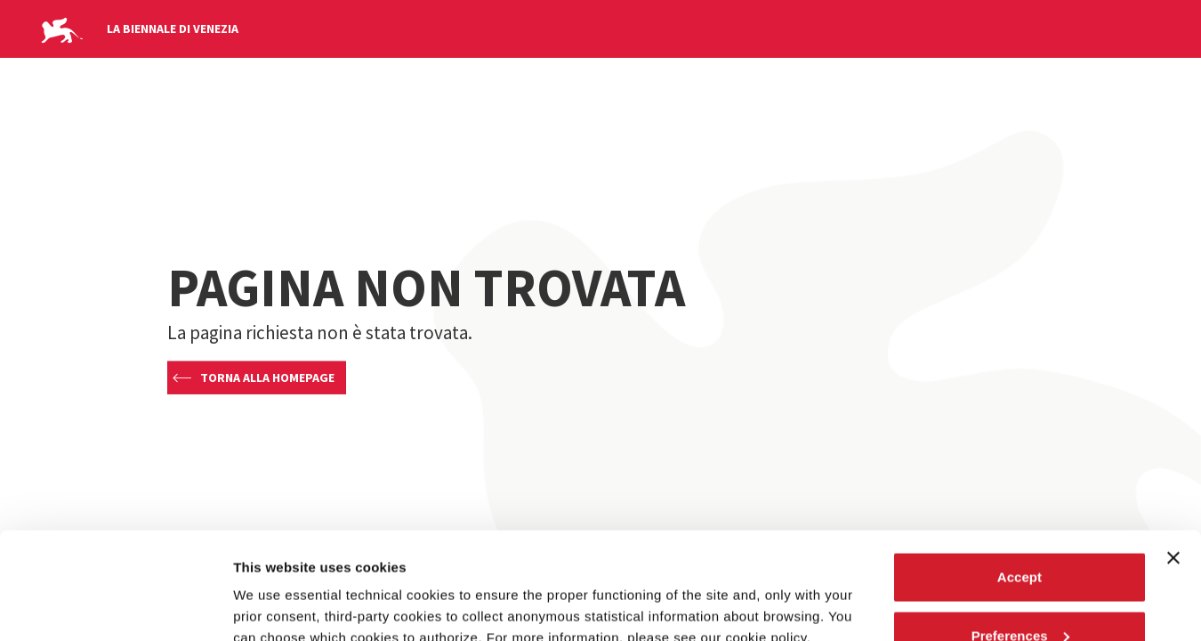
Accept (1019, 476)
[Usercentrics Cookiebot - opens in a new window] (115, 606)
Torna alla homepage (267, 377)
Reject (1019, 593)
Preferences (1020, 535)
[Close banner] (1173, 457)
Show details (274, 586)
